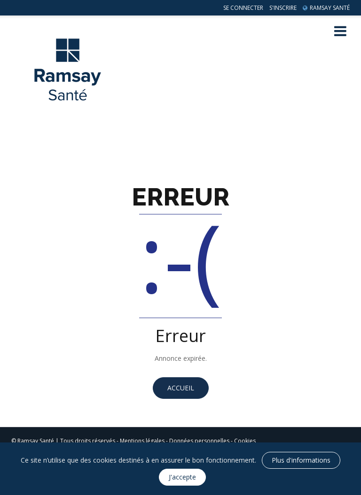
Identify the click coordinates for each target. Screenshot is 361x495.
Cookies (245, 441)
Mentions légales (142, 441)
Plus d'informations (301, 460)
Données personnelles (199, 441)
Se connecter (243, 8)
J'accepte (182, 476)
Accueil (180, 387)
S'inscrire (283, 8)
